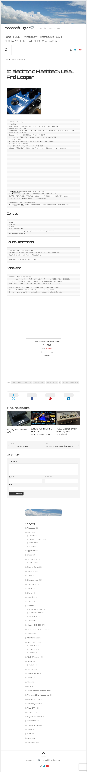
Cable (29, 573)
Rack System (33, 701)
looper (55, 383)
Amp (29, 530)
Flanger (32, 647)
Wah (29, 731)
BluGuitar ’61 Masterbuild (18, 41)
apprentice (32, 548)
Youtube (31, 740)
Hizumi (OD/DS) (34, 622)
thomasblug (74, 383)
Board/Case (33, 564)
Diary (29, 590)
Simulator (31, 718)
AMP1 (37, 41)
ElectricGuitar (35, 610)
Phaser (32, 650)
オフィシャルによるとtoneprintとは (20, 277)
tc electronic (14, 194)
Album (31, 662)
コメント (13, 459)
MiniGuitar (33, 614)
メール (48, 474)
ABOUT (17, 37)
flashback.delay (39, 383)
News (30, 667)
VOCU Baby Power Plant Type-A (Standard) (66, 429)
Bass (29, 552)
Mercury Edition (50, 41)
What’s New (30, 37)
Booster (31, 569)
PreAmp (32, 544)
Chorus (32, 643)
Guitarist (31, 618)
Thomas (23, 198)
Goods (30, 599)
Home (8, 37)
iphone (48, 383)
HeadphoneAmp (36, 537)
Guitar (30, 603)
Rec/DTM (31, 705)
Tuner (30, 727)
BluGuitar (31, 557)
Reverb (30, 710)
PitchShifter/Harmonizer (38, 688)
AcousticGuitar (35, 607)
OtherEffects (33, 671)
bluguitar (20, 383)
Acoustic (31, 525)
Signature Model (34, 714)
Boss (15, 205)
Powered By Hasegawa (38, 692)
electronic (28, 383)
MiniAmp (32, 540)
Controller (32, 582)
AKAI (22, 205)
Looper (30, 631)
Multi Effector (33, 654)
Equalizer (31, 595)
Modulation (32, 640)
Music (29, 659)
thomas (65, 383)
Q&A (59, 37)
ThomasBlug (47, 37)
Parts (29, 675)
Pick (29, 679)
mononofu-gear (20, 28)
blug (13, 383)
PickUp (30, 684)
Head (31, 533)
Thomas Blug (16, 192)
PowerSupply (33, 697)
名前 (11, 474)
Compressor (33, 577)
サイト (11, 482)
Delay (8, 60)
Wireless (31, 735)
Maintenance (33, 635)
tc (60, 383)
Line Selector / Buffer (37, 627)
